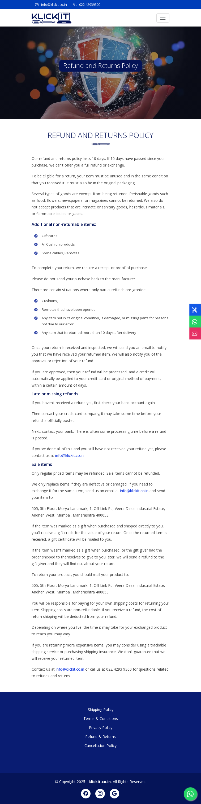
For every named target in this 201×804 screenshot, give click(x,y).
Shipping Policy (100, 709)
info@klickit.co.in (54, 4)
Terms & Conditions (100, 718)
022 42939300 (89, 4)
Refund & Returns (100, 736)
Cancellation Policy (100, 745)
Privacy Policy (100, 727)
